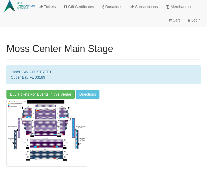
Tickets (47, 7)
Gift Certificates (79, 7)
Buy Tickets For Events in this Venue (40, 94)
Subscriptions (144, 7)
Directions (87, 94)
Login (194, 20)
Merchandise (179, 7)
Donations (112, 7)
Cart (174, 20)
